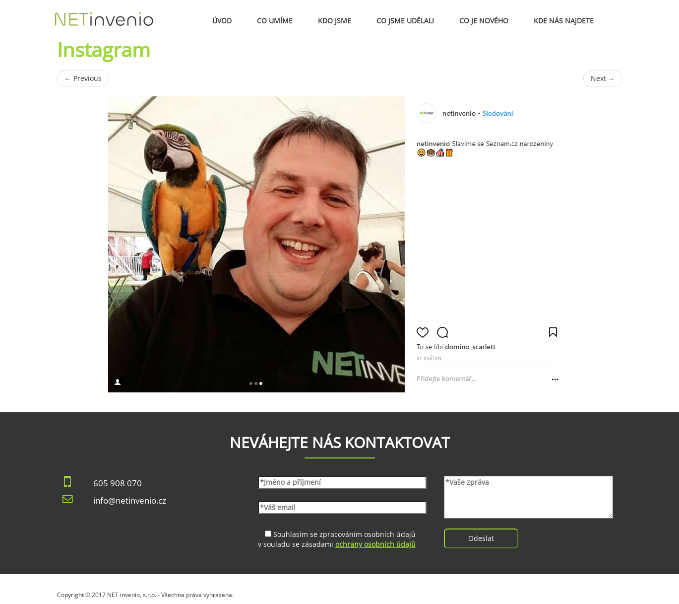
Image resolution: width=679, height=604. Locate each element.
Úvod (222, 20)
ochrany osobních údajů (375, 544)
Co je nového (483, 20)
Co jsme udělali (405, 20)
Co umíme (275, 20)
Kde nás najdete (564, 20)
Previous (83, 78)
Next (603, 78)
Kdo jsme (334, 20)
